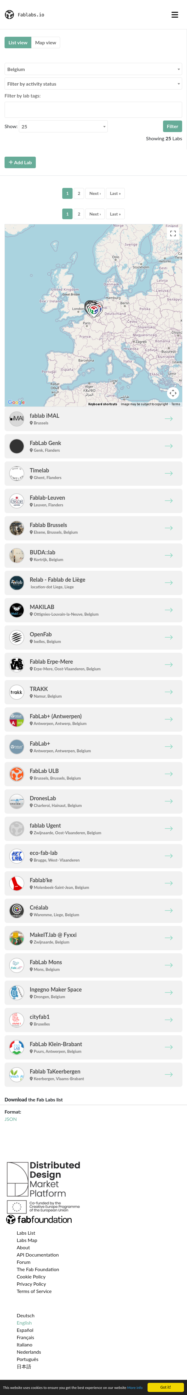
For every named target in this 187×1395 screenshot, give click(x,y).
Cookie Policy (31, 1276)
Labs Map (27, 1240)
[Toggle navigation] (175, 14)
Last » (115, 193)
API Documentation (38, 1254)
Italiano (24, 1344)
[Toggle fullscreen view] (173, 233)
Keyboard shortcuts (102, 404)
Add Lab (20, 162)
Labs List (26, 1233)
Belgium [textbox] (16, 69)
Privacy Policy (31, 1284)
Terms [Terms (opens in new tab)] (176, 404)
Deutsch (26, 1315)
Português (27, 1359)
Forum (23, 1262)
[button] (94, 311)
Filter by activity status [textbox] (31, 84)
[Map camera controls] (173, 393)
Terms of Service (34, 1291)
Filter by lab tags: (23, 95)
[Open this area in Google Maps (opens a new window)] (16, 403)
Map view (45, 42)
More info (11, 1388)
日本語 (24, 1366)
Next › (95, 193)
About (23, 1247)
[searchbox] (8, 110)
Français (25, 1337)
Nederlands (29, 1352)
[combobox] (93, 69)
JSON (11, 1119)
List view (18, 42)
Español (25, 1330)
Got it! (165, 1381)
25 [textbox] (24, 126)
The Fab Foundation (38, 1269)
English (24, 1322)
